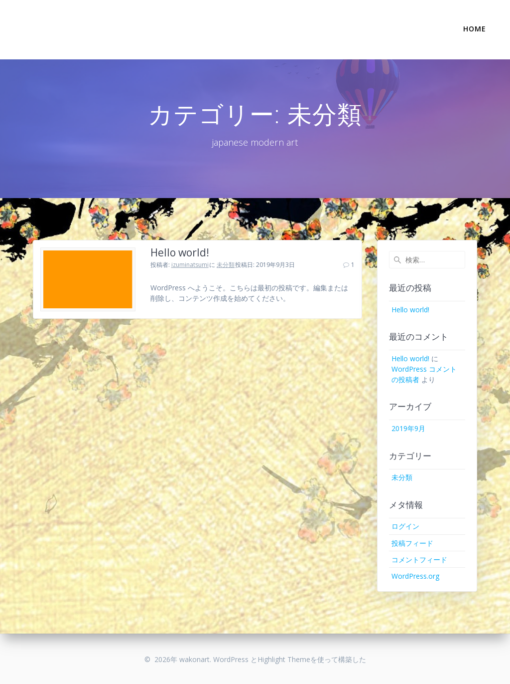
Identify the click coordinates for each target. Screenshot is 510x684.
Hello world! (179, 252)
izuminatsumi (190, 264)
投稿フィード (412, 543)
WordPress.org (415, 576)
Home (474, 28)
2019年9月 (408, 428)
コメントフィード (419, 559)
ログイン (405, 526)
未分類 (226, 264)
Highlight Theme (283, 659)
